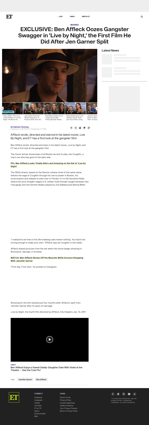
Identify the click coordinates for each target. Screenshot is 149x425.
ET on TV (37, 408)
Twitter (37, 403)
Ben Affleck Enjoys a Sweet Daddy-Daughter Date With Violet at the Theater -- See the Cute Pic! (46, 369)
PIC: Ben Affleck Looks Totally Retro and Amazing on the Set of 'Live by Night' (48, 165)
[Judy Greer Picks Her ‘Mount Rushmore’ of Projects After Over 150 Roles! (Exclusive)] (33, 112)
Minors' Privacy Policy (69, 411)
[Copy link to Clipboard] (89, 128)
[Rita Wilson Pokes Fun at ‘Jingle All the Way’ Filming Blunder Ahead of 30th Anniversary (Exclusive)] (54, 112)
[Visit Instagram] (124, 394)
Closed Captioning (67, 403)
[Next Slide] (97, 108)
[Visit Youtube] (129, 394)
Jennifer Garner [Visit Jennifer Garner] (25, 380)
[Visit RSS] (134, 394)
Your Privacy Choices (68, 408)
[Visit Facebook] (113, 394)
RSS (36, 416)
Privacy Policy (65, 400)
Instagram (38, 400)
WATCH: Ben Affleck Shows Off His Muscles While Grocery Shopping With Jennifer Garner (47, 259)
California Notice (66, 405)
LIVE (61, 16)
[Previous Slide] (2, 108)
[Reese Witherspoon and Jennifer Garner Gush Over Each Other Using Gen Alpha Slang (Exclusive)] (75, 112)
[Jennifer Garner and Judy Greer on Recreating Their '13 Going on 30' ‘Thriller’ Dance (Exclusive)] (96, 112)
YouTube (37, 405)
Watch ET (86, 16)
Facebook (38, 397)
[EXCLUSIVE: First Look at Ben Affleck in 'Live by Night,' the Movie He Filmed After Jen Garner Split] (12, 112)
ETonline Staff (39, 413)
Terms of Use (65, 397)
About (36, 411)
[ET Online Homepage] (9, 16)
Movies (74, 24)
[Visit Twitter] (118, 394)
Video (72, 16)
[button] (49, 339)
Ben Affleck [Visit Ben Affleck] (41, 380)
